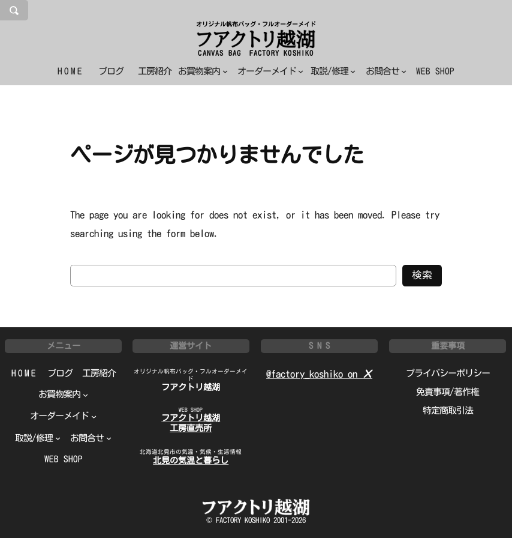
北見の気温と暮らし (190, 460)
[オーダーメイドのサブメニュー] (270, 71)
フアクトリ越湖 (190, 386)
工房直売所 (191, 427)
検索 (422, 275)
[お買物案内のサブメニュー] (203, 71)
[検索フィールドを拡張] (14, 10)
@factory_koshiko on (319, 374)
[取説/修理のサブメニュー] (333, 71)
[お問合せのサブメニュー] (386, 71)
